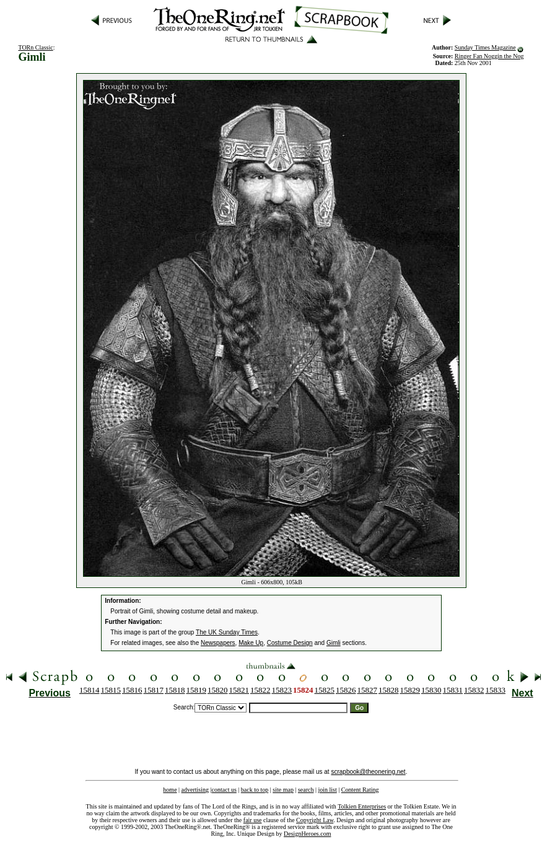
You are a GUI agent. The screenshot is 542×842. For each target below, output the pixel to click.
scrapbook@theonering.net (368, 771)
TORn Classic (35, 47)
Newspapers (218, 642)
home (170, 789)
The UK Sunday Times (227, 632)
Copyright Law (314, 820)
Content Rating (360, 789)
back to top (254, 789)
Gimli (333, 642)
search (306, 789)
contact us (224, 789)
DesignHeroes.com (307, 833)
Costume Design (290, 642)
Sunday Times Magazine (485, 47)
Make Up (250, 642)
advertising (195, 789)
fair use (252, 820)
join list (327, 789)
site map (283, 789)
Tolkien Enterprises (362, 806)
